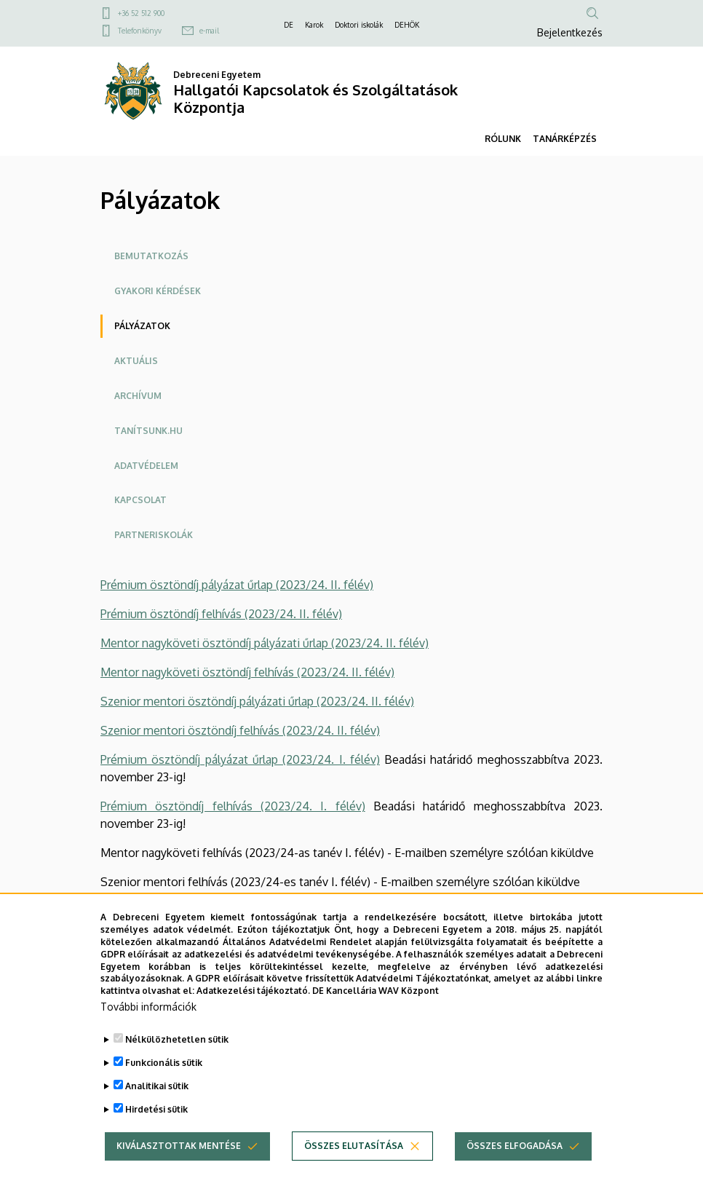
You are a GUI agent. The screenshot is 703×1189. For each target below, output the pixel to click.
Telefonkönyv (140, 30)
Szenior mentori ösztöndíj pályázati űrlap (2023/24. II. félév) (257, 701)
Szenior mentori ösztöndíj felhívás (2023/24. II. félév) (240, 730)
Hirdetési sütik (156, 1116)
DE (288, 24)
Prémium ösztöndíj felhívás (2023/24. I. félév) (232, 806)
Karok (314, 24)
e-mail (209, 30)
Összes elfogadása (514, 1152)
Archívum (138, 395)
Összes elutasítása (353, 1152)
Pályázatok (142, 325)
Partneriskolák (153, 534)
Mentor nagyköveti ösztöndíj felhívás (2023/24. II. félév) (247, 672)
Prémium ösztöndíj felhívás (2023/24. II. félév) (221, 614)
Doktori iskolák (359, 24)
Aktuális (136, 360)
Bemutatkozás (151, 255)
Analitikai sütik (156, 1093)
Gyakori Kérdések (157, 290)
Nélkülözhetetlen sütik (177, 1046)
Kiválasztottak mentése (178, 1152)
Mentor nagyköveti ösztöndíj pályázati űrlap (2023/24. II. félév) (264, 643)
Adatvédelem (146, 465)
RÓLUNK (503, 138)
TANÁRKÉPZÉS (565, 138)
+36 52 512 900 (141, 13)
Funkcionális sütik (163, 1069)
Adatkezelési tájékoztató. (253, 998)
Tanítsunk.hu (148, 430)
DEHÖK (406, 24)
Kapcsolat (140, 499)
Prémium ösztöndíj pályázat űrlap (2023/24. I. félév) (240, 759)
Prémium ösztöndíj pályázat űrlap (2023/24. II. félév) (236, 584)
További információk (148, 1014)
